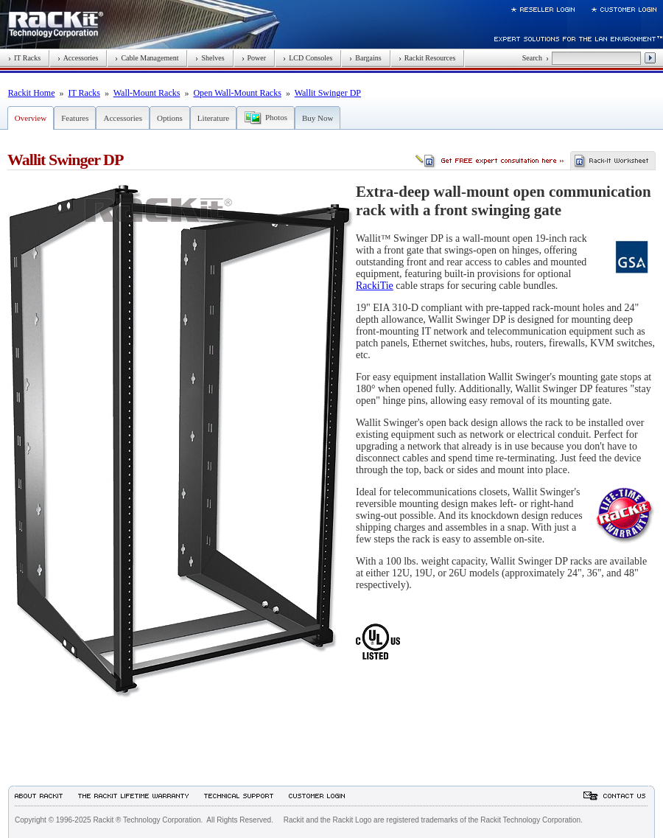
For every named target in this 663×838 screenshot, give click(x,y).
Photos (276, 117)
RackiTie (374, 285)
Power (254, 58)
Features (74, 118)
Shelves (209, 58)
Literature (213, 118)
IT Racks (24, 58)
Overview (30, 118)
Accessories (77, 58)
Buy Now (317, 118)
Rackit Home (31, 93)
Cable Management (146, 58)
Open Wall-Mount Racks (237, 93)
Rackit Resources (427, 58)
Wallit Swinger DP (328, 93)
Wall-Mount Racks (146, 93)
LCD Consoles (307, 58)
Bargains (365, 58)
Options (170, 118)
